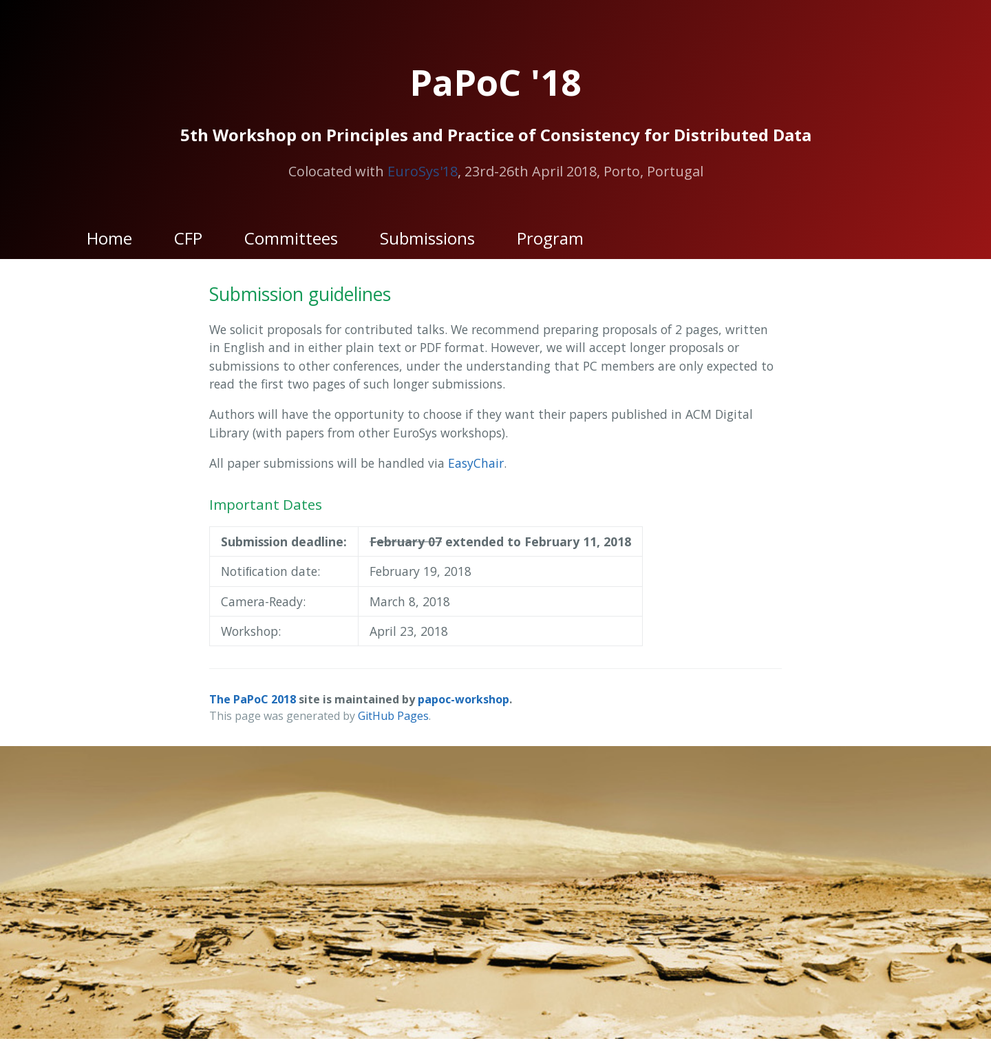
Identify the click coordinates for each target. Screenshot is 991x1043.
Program (550, 238)
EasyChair (476, 463)
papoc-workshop (463, 699)
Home (109, 238)
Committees (291, 238)
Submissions (427, 238)
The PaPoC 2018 (252, 699)
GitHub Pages (393, 715)
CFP (188, 238)
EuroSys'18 (422, 171)
